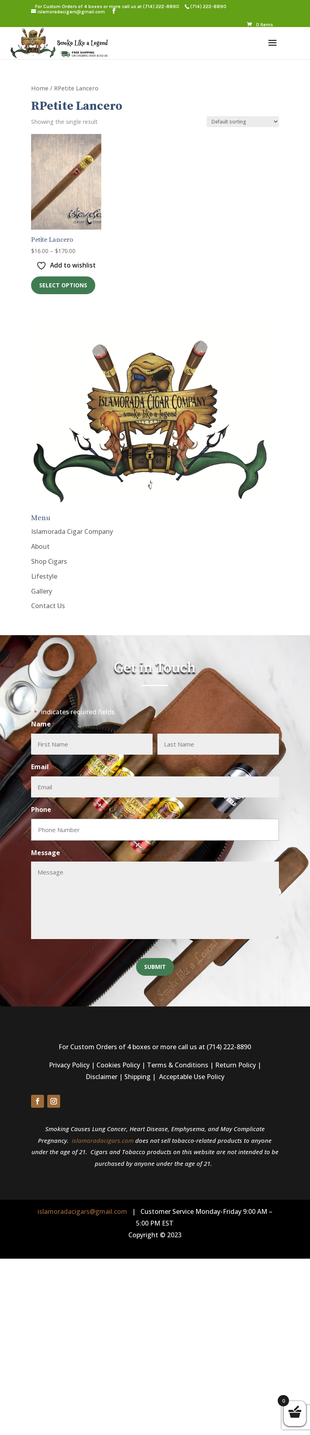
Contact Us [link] (48, 605)
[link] (208, 6)
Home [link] (39, 88)
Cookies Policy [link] (118, 1065)
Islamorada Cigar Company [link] (72, 531)
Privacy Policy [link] (69, 1065)
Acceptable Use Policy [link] (191, 1076)
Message (45, 852)
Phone (41, 809)
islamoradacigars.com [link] (103, 1140)
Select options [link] (63, 285)
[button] (114, 11)
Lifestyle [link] (44, 576)
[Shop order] (243, 121)
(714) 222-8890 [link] (161, 6)
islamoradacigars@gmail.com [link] (82, 1211)
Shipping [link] (137, 1076)
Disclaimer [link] (101, 1076)
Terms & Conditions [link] (177, 1065)
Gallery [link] (41, 591)
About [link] (40, 546)
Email (42, 767)
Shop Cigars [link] (49, 561)
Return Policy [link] (235, 1065)
